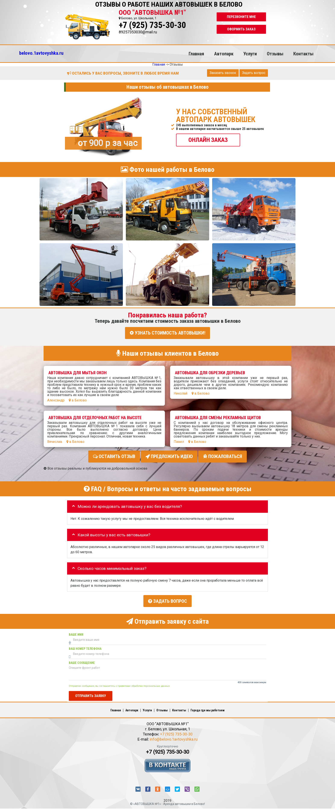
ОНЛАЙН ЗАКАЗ (208, 139)
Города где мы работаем (208, 710)
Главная (196, 53)
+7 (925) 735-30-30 (152, 25)
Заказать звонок (223, 73)
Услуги (250, 53)
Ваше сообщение (82, 663)
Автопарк (224, 53)
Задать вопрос (253, 73)
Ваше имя (76, 635)
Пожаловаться (222, 456)
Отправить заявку (90, 696)
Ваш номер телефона (85, 649)
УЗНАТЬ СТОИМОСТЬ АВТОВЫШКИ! (167, 333)
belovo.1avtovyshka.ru (41, 53)
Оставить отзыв (114, 456)
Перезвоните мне (241, 17)
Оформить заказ (241, 29)
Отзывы (275, 53)
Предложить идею (169, 456)
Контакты (303, 53)
